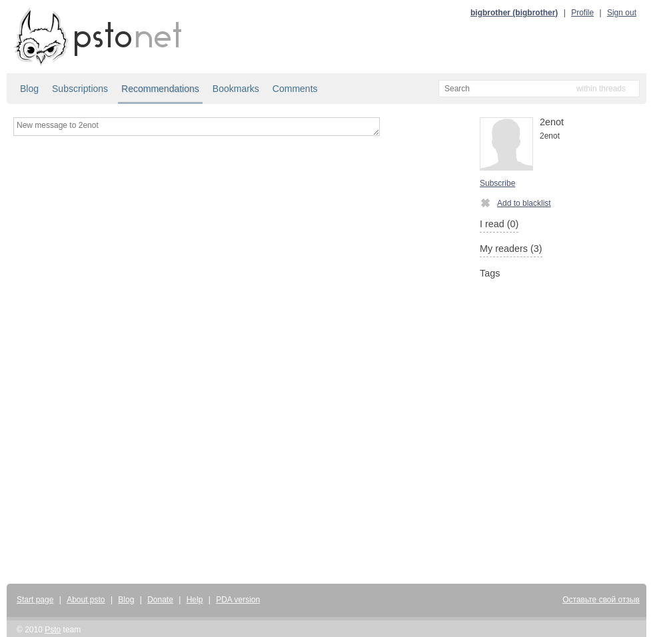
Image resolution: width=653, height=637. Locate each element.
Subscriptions (80, 88)
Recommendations (160, 88)
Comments (295, 88)
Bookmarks (236, 88)
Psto (53, 629)
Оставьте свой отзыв (601, 599)
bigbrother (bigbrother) (514, 12)
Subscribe (497, 183)
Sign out (621, 12)
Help (195, 599)
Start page (35, 599)
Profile (582, 12)
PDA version (238, 599)
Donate (160, 599)
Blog (29, 88)
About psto (86, 599)
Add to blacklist (515, 202)
